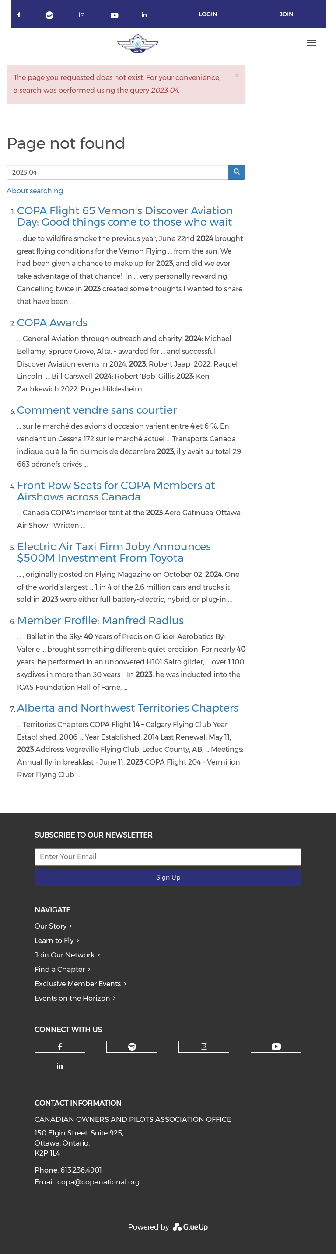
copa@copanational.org (98, 1182)
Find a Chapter (60, 969)
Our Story (50, 926)
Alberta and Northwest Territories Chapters (127, 708)
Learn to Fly (54, 940)
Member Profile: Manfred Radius (100, 620)
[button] (236, 75)
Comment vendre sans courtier (97, 410)
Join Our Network (64, 955)
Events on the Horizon (72, 998)
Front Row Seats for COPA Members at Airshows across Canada (116, 491)
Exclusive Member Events (78, 984)
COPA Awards (52, 322)
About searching (35, 191)
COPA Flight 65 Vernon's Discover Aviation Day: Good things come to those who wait (125, 216)
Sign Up (168, 877)
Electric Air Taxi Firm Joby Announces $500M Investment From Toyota (114, 552)
